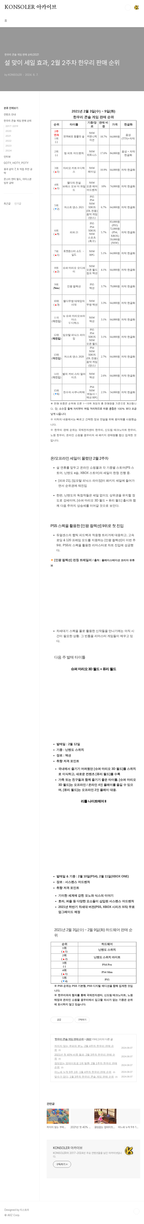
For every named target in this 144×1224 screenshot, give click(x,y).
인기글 (17, 203)
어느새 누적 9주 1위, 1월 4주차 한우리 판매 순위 (82, 1071)
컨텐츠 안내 (10, 114)
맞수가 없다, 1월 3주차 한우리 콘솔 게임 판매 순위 (84, 1076)
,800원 (116, 286)
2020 (8, 131)
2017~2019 (11, 126)
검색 (128, 7)
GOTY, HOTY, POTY (16, 162)
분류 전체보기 (11, 108)
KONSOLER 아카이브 (30, 7)
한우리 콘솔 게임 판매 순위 (69, 1039)
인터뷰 (7, 156)
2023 (8, 145)
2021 (88, 1039)
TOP (137, 1211)
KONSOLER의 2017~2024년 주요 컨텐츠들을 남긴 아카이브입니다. (87, 1154)
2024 (8, 150)
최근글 (7, 203)
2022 (8, 140)
